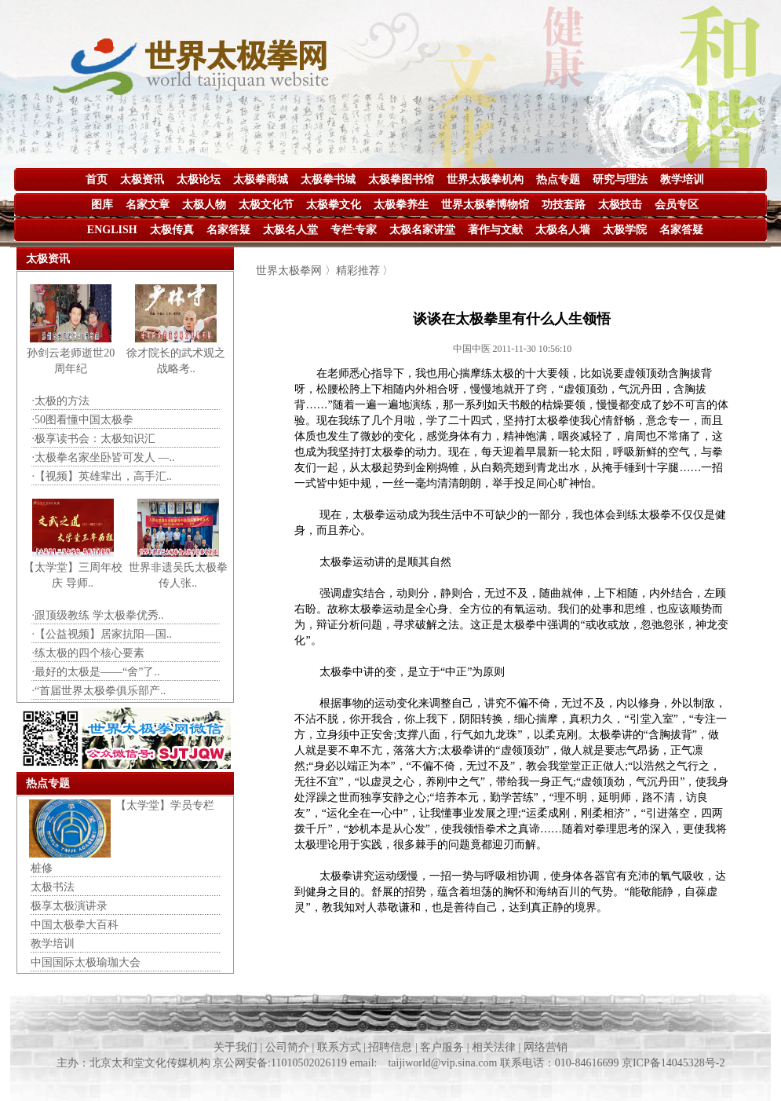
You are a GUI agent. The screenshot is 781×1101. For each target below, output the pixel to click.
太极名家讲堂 (422, 230)
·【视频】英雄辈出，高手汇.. (102, 476)
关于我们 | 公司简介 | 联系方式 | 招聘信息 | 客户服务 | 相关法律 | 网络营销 (390, 1047)
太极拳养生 (401, 204)
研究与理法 (620, 179)
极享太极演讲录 (69, 906)
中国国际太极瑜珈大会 (86, 962)
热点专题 (558, 179)
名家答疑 (228, 230)
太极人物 (204, 204)
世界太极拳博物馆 (485, 204)
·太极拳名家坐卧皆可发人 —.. (103, 457)
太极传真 (172, 230)
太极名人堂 (290, 230)
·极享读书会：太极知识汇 (94, 438)
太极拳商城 (260, 179)
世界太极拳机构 (485, 179)
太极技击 (620, 204)
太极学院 (625, 230)
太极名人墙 (562, 230)
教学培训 (682, 179)
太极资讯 (142, 179)
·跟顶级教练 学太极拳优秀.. (98, 615)
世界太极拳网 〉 (296, 270)
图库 (102, 204)
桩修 (42, 868)
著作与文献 (495, 230)
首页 (97, 179)
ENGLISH (112, 230)
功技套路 (564, 204)
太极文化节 (266, 204)
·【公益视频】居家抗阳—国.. (102, 634)
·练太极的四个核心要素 (88, 653)
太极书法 (53, 887)
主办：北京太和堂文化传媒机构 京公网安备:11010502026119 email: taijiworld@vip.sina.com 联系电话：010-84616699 (339, 1063)
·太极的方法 (61, 401)
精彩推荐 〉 (365, 270)
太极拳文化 (333, 204)
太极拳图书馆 (401, 179)
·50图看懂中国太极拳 (83, 420)
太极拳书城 (328, 179)
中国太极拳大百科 (75, 925)
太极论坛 (199, 179)
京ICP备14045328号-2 (673, 1063)
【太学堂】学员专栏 (164, 805)
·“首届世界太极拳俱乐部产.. (99, 691)
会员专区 (677, 204)
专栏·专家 (354, 230)
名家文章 (148, 204)
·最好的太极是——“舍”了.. (96, 672)
